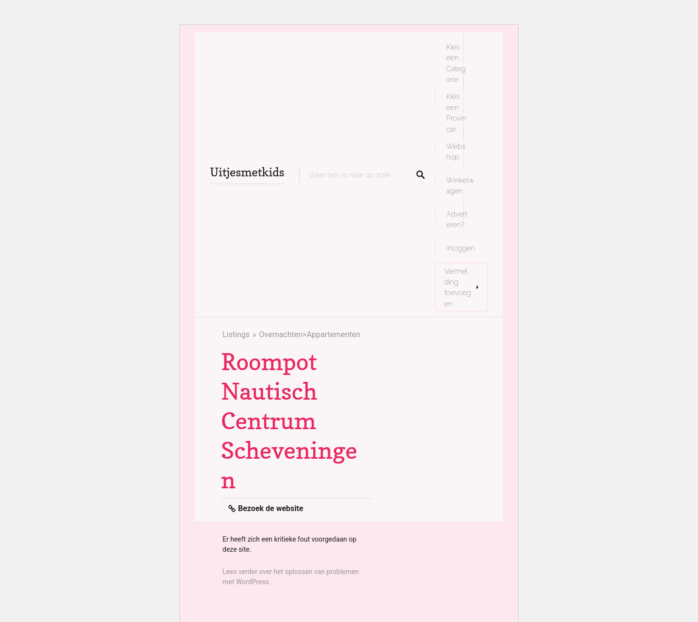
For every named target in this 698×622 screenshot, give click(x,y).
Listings (236, 334)
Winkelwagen (460, 185)
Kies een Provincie (456, 112)
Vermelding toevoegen (457, 287)
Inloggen (460, 248)
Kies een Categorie (456, 63)
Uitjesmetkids (247, 172)
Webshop (455, 151)
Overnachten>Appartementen (309, 334)
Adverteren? (457, 219)
